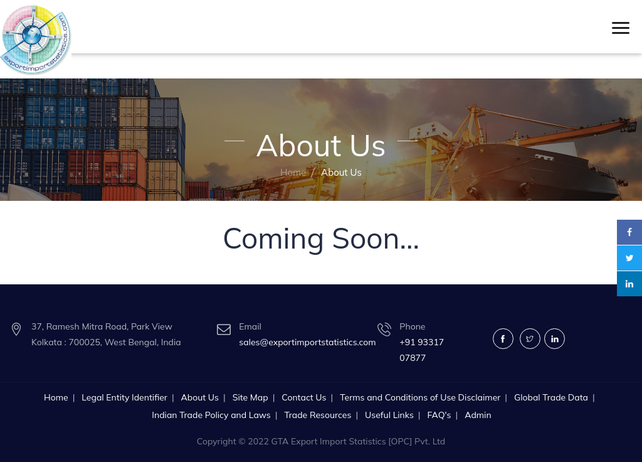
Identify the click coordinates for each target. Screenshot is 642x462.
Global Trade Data (551, 397)
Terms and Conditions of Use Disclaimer (420, 397)
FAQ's (439, 415)
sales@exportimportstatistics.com (307, 342)
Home (293, 172)
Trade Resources (317, 415)
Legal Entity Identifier (124, 397)
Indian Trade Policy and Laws (211, 415)
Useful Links (389, 415)
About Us (200, 397)
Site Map (250, 397)
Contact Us (304, 397)
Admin (478, 415)
